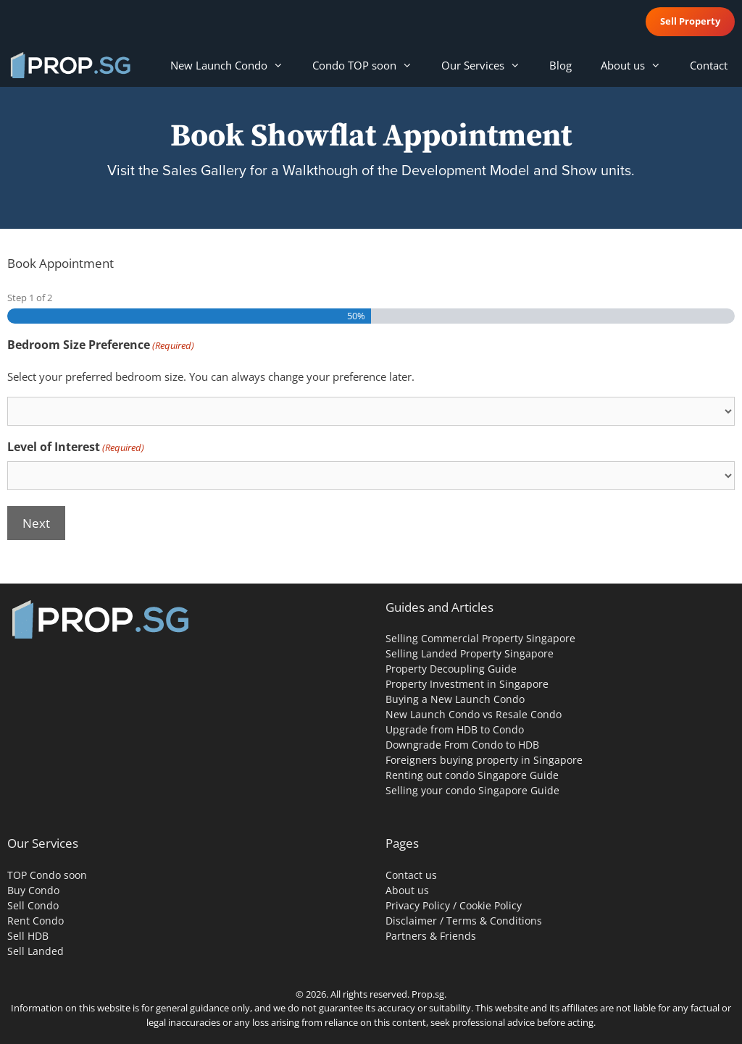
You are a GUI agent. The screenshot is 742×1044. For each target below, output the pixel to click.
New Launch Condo (234, 65)
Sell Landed (35, 951)
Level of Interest (75, 447)
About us (638, 65)
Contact (709, 65)
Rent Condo (35, 920)
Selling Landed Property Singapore (469, 653)
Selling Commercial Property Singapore (480, 638)
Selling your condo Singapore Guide (472, 790)
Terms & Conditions (494, 920)
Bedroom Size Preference (100, 345)
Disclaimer (411, 920)
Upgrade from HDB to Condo (454, 729)
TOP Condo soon (47, 875)
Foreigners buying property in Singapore (484, 760)
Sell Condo (33, 905)
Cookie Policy (490, 905)
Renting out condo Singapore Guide (472, 775)
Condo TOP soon (369, 65)
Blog (560, 65)
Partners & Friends (430, 936)
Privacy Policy (417, 905)
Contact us (411, 875)
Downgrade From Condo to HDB (462, 745)
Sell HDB (28, 936)
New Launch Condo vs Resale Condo (473, 714)
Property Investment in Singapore (467, 684)
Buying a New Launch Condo (455, 699)
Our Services (488, 65)
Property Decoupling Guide (451, 668)
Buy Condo (33, 890)
